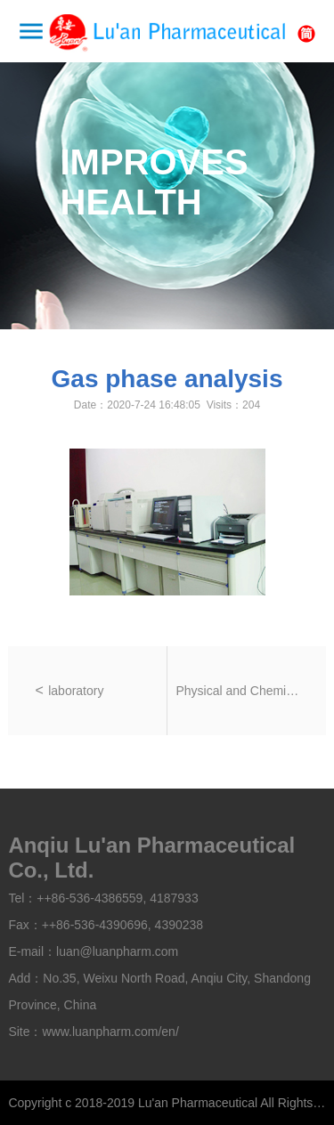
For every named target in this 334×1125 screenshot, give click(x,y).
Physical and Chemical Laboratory (237, 691)
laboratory (75, 691)
